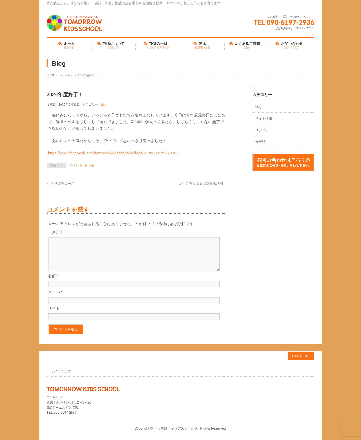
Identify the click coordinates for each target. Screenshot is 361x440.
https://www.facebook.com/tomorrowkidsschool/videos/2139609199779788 (113, 153)
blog (71, 75)
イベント (76, 165)
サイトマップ (61, 371)
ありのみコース (60, 184)
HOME (51, 75)
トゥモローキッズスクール (174, 428)
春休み (90, 165)
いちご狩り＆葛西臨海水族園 (203, 184)
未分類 (260, 142)
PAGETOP (301, 356)
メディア (262, 130)
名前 (53, 282)
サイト (54, 315)
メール (55, 299)
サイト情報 (263, 119)
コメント (56, 232)
